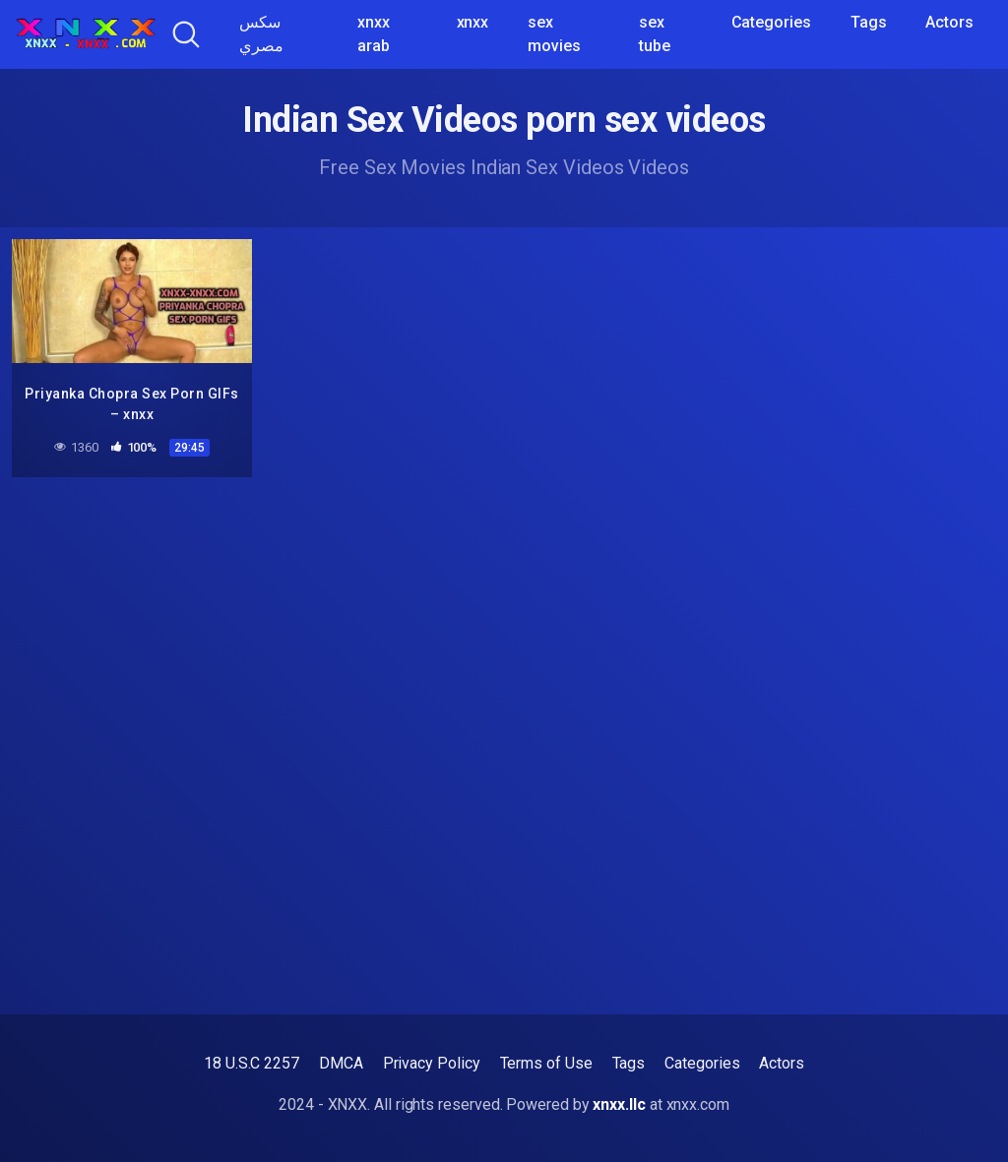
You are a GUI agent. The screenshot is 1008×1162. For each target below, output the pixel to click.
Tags (868, 22)
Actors (949, 22)
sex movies (554, 34)
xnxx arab (373, 34)
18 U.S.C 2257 (251, 1063)
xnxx (473, 22)
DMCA (341, 1063)
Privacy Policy (431, 1063)
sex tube (654, 34)
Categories (771, 22)
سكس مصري (261, 34)
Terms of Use (546, 1063)
